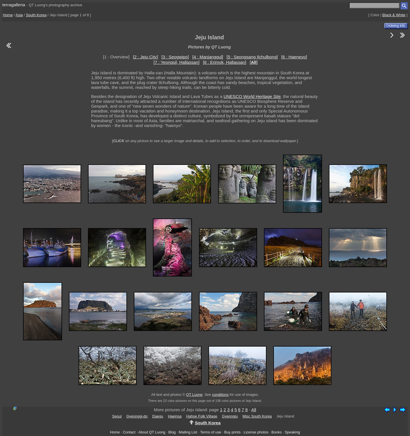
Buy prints (232, 432)
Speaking (292, 432)
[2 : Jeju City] (145, 56)
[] (254, 62)
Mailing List (188, 432)
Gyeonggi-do (136, 416)
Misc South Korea (257, 416)
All (253, 409)
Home (8, 15)
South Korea (36, 15)
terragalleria (13, 4)
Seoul (117, 416)
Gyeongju (230, 416)
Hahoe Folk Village (201, 416)
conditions (220, 394)
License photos (256, 432)
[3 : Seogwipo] (175, 56)
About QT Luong (151, 432)
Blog (172, 432)
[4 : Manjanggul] (207, 56)
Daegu (157, 416)
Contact (129, 432)
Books (276, 432)
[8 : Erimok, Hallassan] (224, 62)
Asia (19, 15)
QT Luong (194, 394)
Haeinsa (175, 416)
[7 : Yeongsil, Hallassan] (176, 62)
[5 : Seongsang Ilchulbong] (252, 56)
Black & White (393, 15)
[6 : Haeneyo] (294, 56)
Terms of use (210, 432)
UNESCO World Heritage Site (252, 96)
